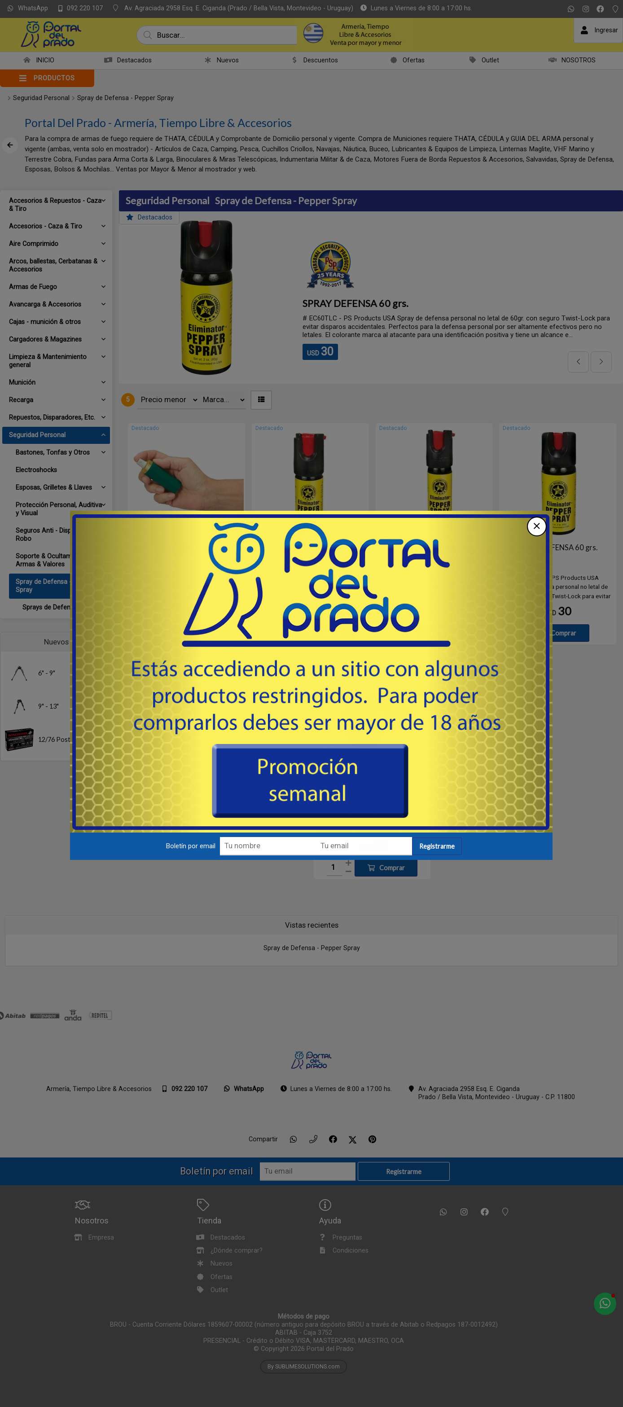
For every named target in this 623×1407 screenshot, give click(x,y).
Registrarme (437, 846)
